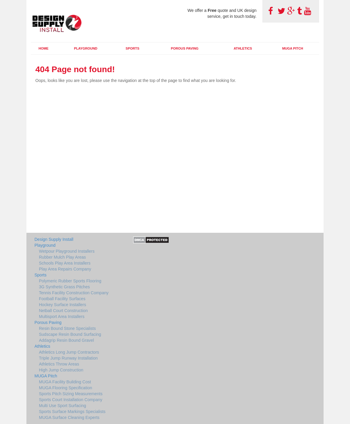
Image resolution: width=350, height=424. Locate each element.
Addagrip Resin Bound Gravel (66, 340)
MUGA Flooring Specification (65, 387)
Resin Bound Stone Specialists (67, 328)
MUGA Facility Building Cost (65, 381)
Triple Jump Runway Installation (68, 358)
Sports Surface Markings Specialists (72, 411)
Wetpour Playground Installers (66, 251)
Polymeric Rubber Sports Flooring (70, 281)
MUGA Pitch (292, 48)
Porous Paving (184, 48)
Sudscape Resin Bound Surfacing (70, 334)
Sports (132, 48)
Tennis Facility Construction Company (73, 292)
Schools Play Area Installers (65, 263)
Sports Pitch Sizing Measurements (71, 393)
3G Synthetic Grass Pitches (64, 286)
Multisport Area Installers (61, 316)
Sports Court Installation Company (70, 399)
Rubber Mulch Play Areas (62, 257)
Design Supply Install (53, 239)
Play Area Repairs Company (65, 269)
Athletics (243, 48)
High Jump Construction (61, 370)
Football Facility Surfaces (62, 298)
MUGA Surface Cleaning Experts (69, 417)
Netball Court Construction (63, 310)
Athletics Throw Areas (59, 364)
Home (44, 48)
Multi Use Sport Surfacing (62, 405)
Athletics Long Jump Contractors (69, 352)
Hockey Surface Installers (62, 304)
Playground (85, 48)
